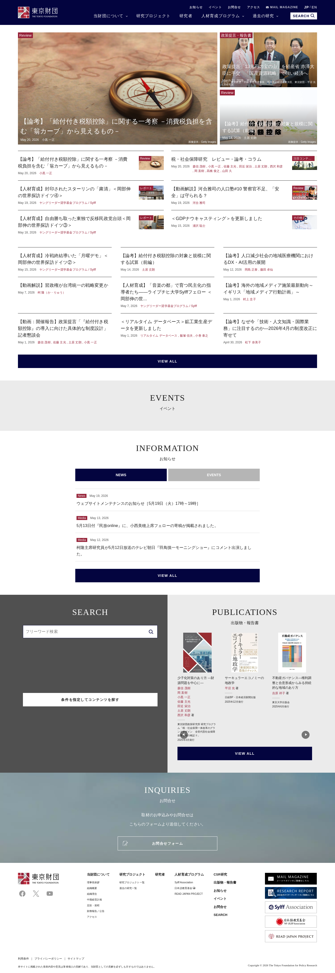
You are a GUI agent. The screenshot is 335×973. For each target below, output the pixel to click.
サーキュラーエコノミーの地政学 (245, 668)
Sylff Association (183, 882)
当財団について (108, 16)
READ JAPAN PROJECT (188, 894)
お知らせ (196, 7)
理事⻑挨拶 (93, 882)
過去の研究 (263, 16)
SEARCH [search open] (304, 16)
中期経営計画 (94, 899)
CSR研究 (220, 874)
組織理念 (92, 894)
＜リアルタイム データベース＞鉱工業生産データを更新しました (167, 331)
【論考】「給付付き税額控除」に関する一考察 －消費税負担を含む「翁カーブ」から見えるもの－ (117, 88)
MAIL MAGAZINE (282, 7)
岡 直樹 (182, 692)
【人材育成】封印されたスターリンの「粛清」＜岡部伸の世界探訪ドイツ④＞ (91, 195)
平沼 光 (230, 688)
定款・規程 (93, 905)
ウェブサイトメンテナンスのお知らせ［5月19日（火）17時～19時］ (167, 500)
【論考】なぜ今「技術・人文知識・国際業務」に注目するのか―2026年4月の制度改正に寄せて (270, 331)
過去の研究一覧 (128, 888)
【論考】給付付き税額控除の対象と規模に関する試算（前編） (268, 117)
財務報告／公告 (96, 911)
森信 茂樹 (183, 688)
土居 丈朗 (183, 710)
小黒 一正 (183, 697)
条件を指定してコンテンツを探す (90, 700)
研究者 (185, 16)
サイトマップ (76, 958)
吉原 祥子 (279, 693)
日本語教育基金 (184, 888)
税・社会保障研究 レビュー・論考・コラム (244, 165)
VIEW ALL (167, 361)
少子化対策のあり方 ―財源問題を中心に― (197, 687)
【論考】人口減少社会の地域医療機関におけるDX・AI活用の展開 (270, 262)
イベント (215, 7)
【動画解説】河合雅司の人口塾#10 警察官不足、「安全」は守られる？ (244, 195)
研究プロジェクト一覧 (132, 882)
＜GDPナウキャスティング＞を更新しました (244, 225)
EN (314, 7)
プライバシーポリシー (48, 958)
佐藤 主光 (183, 701)
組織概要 (92, 888)
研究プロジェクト (153, 16)
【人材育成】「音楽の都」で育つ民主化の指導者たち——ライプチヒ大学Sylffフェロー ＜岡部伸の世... (167, 295)
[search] (151, 631)
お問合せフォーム (167, 843)
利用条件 (23, 958)
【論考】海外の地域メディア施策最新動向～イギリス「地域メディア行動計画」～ (270, 295)
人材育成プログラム (220, 16)
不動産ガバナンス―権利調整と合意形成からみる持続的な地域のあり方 (292, 670)
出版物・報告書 (225, 882)
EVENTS (214, 475)
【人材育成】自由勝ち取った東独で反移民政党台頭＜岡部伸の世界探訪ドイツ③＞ (91, 225)
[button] (183, 736)
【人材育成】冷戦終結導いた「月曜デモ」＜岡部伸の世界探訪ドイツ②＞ (65, 262)
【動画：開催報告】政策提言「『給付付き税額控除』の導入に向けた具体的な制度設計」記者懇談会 (65, 331)
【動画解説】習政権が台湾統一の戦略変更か (65, 295)
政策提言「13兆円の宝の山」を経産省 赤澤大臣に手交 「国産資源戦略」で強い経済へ (268, 59)
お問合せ (234, 7)
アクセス (253, 7)
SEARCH (220, 915)
